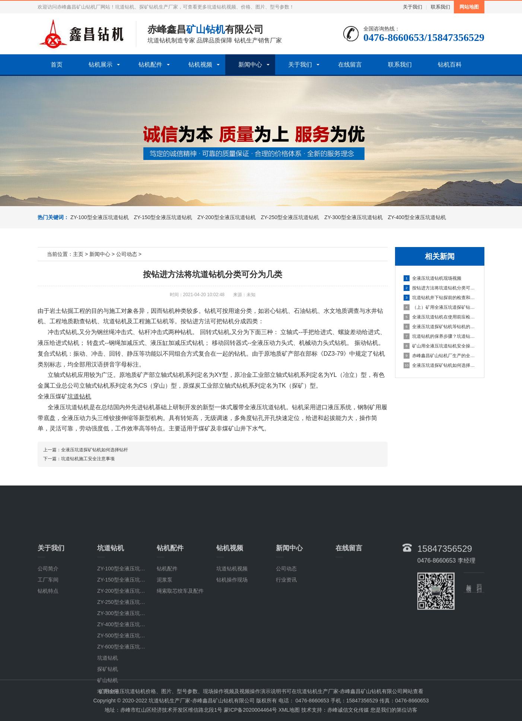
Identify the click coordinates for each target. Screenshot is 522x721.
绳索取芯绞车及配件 (180, 657)
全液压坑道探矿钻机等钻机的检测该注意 (440, 327)
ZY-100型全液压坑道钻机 (99, 217)
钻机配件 (150, 64)
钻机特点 (48, 657)
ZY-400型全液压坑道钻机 (416, 217)
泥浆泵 (164, 646)
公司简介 (48, 635)
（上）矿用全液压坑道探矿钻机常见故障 (440, 307)
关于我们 (412, 7)
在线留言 (350, 64)
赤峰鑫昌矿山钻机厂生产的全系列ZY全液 (440, 356)
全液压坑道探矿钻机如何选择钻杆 (440, 365)
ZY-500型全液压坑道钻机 (126, 702)
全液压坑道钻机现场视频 (432, 278)
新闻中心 (250, 64)
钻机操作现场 (232, 646)
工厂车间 (48, 646)
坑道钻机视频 (232, 635)
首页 (57, 64)
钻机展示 (100, 64)
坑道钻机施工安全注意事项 (88, 458)
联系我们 (440, 7)
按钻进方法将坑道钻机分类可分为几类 (440, 288)
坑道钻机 (115, 321)
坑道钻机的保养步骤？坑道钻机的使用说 (440, 336)
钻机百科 (450, 64)
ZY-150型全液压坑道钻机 (162, 217)
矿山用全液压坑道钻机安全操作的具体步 (440, 346)
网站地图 (469, 7)
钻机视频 (200, 64)
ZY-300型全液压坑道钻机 (353, 217)
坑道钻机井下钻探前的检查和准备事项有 (440, 298)
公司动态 (126, 254)
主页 (78, 254)
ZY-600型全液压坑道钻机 (126, 713)
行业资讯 (286, 646)
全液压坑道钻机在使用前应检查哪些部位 (440, 317)
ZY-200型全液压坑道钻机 (226, 217)
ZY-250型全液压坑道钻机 (289, 217)
